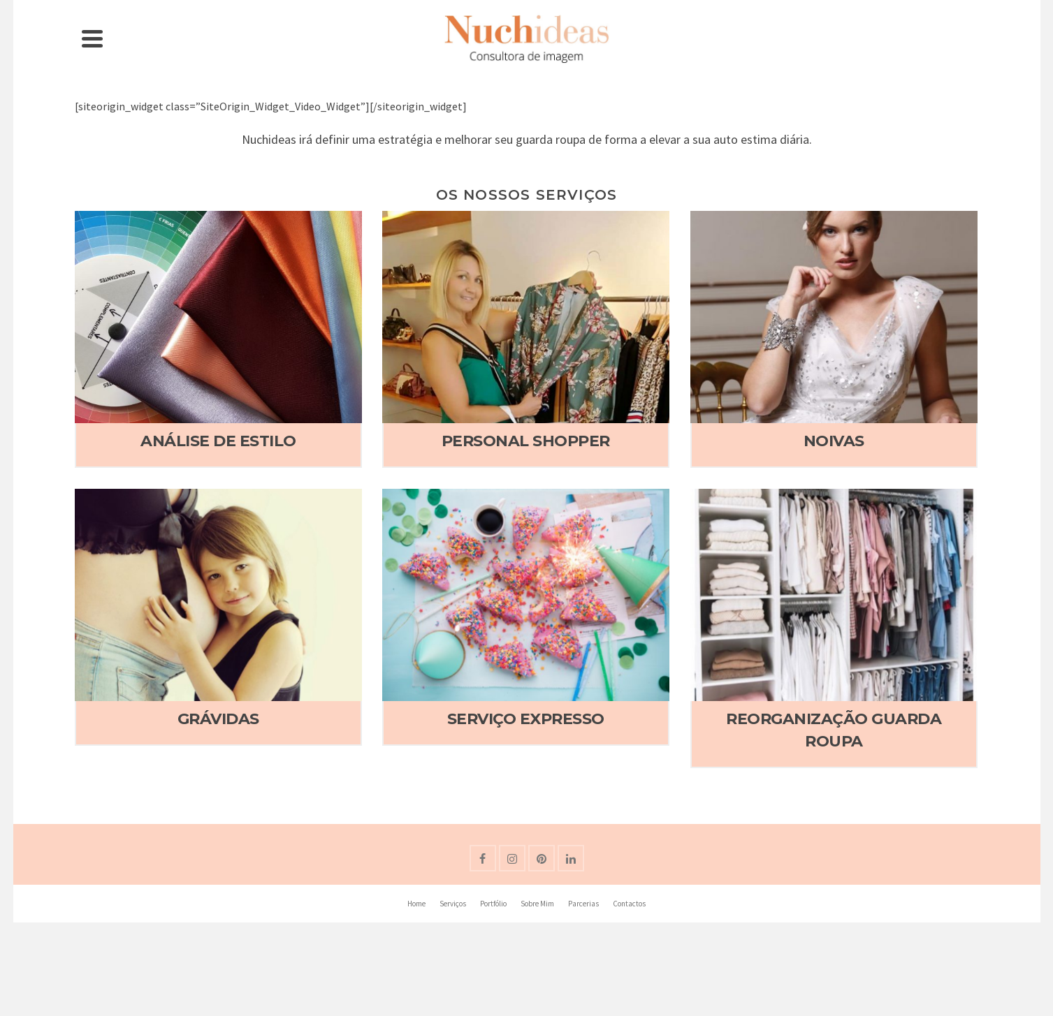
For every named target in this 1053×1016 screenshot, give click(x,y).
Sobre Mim (537, 903)
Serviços (453, 903)
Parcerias (583, 903)
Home (416, 903)
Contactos (629, 903)
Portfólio (493, 903)
